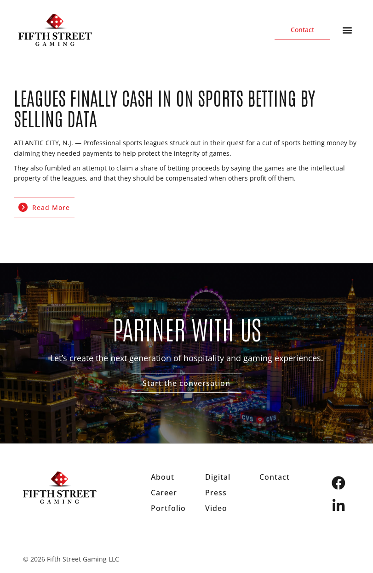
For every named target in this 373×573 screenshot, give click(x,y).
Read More (44, 207)
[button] (347, 30)
